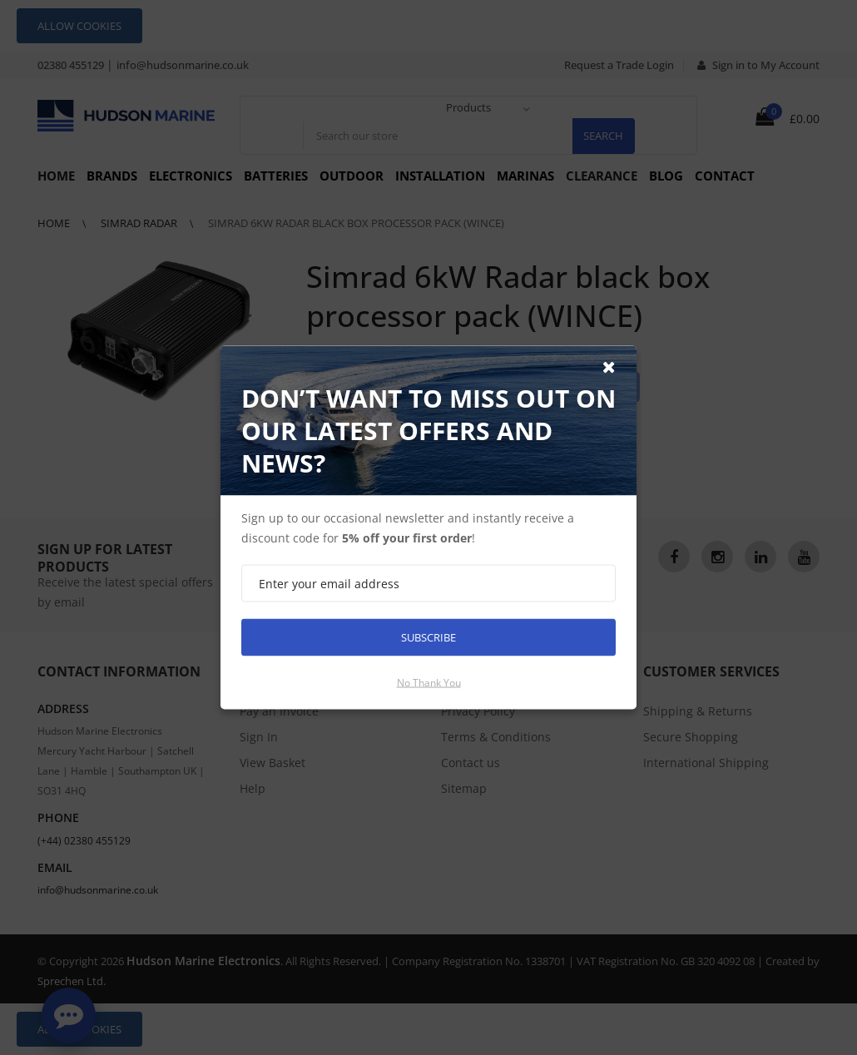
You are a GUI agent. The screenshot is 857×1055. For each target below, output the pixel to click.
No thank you (429, 683)
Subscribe (428, 637)
